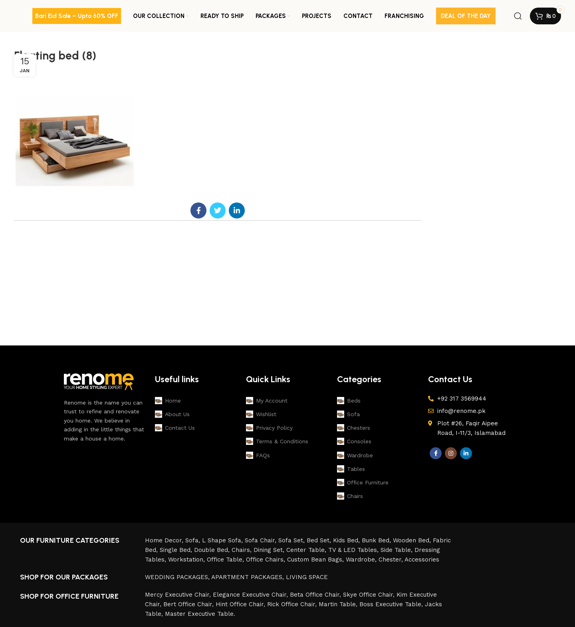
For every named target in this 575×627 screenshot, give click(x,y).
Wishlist (261, 414)
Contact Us (175, 427)
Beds (349, 400)
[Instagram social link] (451, 453)
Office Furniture (363, 482)
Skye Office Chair (368, 594)
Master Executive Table (199, 613)
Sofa (348, 414)
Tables (351, 468)
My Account (267, 400)
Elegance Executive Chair (249, 594)
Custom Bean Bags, (316, 559)
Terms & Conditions (277, 441)
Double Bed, (213, 550)
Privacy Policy (269, 427)
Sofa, (193, 540)
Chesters (353, 427)
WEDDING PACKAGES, (178, 577)
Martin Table (337, 604)
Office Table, (226, 559)
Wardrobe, (362, 559)
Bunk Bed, (377, 540)
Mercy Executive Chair (177, 594)
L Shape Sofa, (223, 540)
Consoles (354, 441)
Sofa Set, (292, 540)
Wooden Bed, (413, 540)
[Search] (518, 16)
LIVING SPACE (307, 577)
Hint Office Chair (240, 604)
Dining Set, (270, 550)
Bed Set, (320, 540)
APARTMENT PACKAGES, (248, 577)
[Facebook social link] (198, 210)
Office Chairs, (266, 559)
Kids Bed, (347, 540)
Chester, (391, 559)
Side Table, (397, 550)
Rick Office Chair (291, 604)
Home (168, 400)
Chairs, (243, 550)
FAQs (258, 455)
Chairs (350, 496)
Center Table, (307, 550)
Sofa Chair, (261, 540)
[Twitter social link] (218, 210)
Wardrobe (355, 455)
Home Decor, (165, 540)
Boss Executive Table (390, 604)
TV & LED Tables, (354, 550)
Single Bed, (177, 550)
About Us (172, 414)
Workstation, (187, 559)
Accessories (421, 559)
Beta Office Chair (314, 594)
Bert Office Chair (187, 604)
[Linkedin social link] (237, 210)
